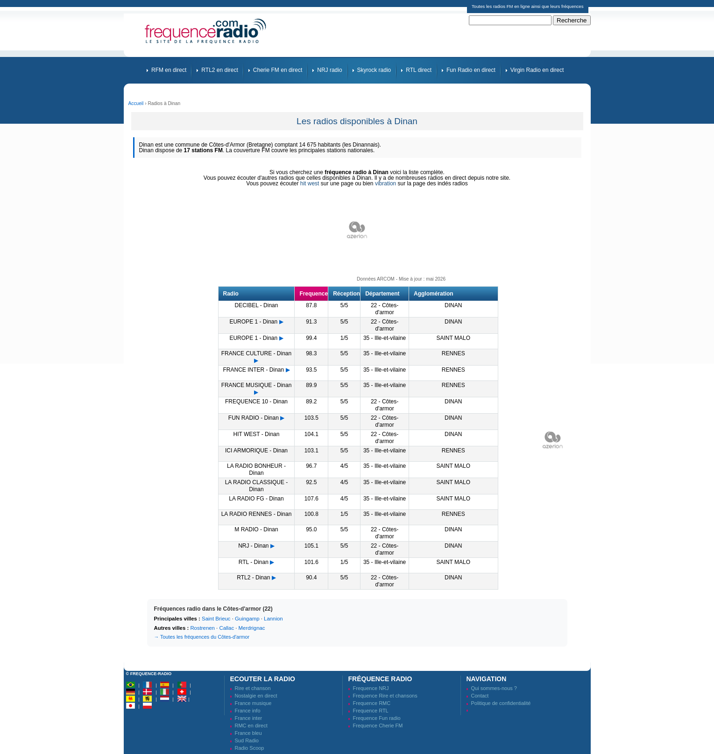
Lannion (273, 618)
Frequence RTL (371, 710)
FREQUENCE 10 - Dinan (256, 401)
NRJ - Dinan (253, 546)
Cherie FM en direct (277, 70)
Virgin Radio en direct (537, 70)
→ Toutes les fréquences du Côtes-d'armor (202, 637)
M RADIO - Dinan (256, 529)
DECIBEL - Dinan (256, 305)
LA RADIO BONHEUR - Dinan (256, 469)
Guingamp (247, 618)
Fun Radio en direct (470, 70)
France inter (248, 718)
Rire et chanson (253, 688)
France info (248, 710)
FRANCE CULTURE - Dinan (256, 353)
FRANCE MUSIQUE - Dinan (256, 385)
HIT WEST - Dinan (256, 434)
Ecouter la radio (262, 679)
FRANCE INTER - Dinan (253, 369)
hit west (309, 183)
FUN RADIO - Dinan (253, 418)
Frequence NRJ (371, 688)
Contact (480, 695)
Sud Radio (247, 740)
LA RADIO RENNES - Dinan (256, 514)
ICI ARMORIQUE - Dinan (256, 450)
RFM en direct (168, 70)
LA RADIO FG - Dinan (256, 498)
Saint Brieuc (216, 618)
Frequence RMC (372, 703)
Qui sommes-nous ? (494, 688)
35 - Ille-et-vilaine (384, 338)
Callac (226, 628)
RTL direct (418, 70)
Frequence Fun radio (377, 718)
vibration (385, 183)
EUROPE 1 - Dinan (253, 321)
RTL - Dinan (254, 562)
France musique (253, 703)
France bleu (248, 733)
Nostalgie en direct (256, 695)
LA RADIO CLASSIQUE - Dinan (256, 486)
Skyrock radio (374, 70)
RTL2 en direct (219, 70)
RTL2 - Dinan (253, 577)
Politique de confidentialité (501, 703)
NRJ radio (329, 70)
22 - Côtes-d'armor (384, 309)
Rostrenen (202, 628)
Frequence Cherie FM (378, 725)
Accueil (136, 103)
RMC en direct (251, 725)
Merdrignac (252, 628)
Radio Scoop (249, 748)
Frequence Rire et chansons (385, 695)
